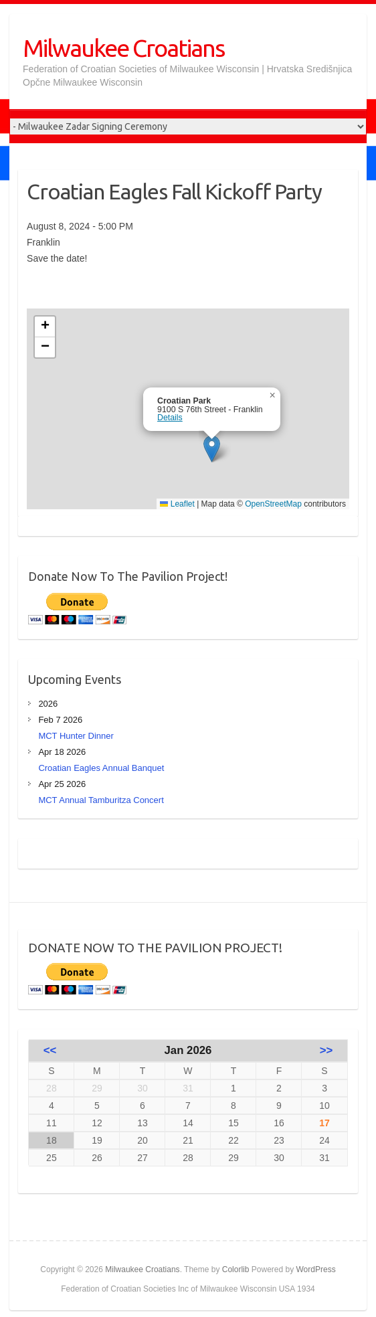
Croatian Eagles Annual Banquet (101, 768)
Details (170, 417)
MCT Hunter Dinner (75, 736)
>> (326, 1050)
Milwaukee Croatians (123, 48)
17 (324, 1123)
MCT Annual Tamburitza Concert (100, 800)
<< (50, 1050)
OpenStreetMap (273, 504)
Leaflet (177, 504)
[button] (211, 448)
